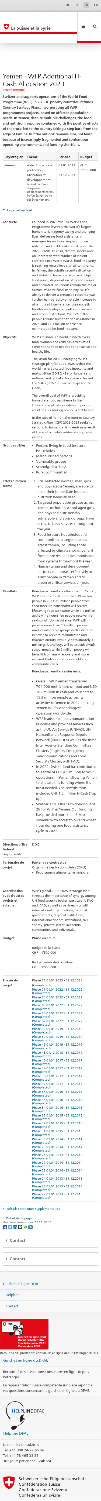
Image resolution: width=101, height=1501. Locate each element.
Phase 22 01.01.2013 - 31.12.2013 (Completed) (58, 1177)
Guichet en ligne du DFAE (25, 1342)
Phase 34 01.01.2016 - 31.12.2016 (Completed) (58, 1091)
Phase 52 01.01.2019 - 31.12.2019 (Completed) (58, 1012)
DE (68, 5)
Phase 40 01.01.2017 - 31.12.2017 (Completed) (58, 1043)
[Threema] (20, 1209)
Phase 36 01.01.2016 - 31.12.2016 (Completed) (58, 1075)
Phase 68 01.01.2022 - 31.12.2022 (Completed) (58, 996)
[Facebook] (5, 1209)
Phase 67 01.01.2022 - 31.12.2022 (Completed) (58, 1004)
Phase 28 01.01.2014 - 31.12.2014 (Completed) (58, 1138)
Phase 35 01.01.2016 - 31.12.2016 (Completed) (58, 1083)
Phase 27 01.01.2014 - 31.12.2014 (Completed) (58, 1146)
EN (96, 5)
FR (86, 5)
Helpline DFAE (16, 1415)
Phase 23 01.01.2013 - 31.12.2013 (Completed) (58, 1169)
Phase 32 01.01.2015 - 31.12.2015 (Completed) (58, 1106)
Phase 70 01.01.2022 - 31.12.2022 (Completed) (58, 980)
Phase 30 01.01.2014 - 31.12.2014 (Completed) (58, 1122)
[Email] (30, 1209)
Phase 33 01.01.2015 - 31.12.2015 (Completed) (58, 1098)
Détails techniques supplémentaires (33, 1191)
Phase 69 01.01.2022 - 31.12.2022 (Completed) (58, 988)
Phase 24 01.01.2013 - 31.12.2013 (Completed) (58, 1162)
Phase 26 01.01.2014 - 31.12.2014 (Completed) (58, 1153)
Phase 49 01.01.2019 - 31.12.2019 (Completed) (58, 1028)
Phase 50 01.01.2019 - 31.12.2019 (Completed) (58, 1020)
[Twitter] (10, 1209)
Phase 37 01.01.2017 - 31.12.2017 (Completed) (58, 1067)
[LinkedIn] (15, 1209)
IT (77, 5)
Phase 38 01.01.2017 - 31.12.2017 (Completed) (58, 1059)
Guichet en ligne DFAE (21, 1265)
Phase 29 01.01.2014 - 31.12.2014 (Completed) (58, 1130)
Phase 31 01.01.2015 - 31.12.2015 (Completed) (58, 1114)
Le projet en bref (19, 192)
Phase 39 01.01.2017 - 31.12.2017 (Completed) (58, 1051)
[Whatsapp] (25, 1209)
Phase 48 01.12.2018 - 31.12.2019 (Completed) (58, 1036)
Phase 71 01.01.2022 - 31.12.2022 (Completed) (58, 973)
